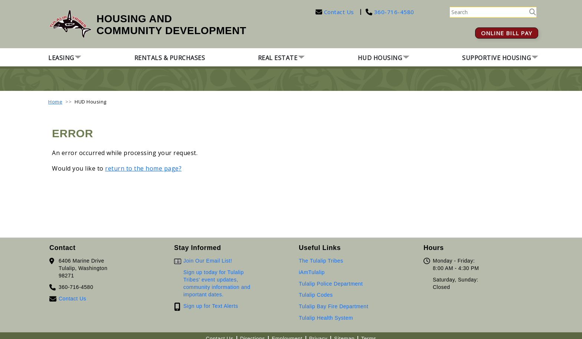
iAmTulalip (312, 272)
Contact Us (339, 12)
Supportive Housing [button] (496, 58)
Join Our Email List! (207, 261)
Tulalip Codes (316, 295)
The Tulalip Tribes (321, 261)
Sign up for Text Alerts (210, 306)
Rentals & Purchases (169, 58)
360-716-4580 (393, 12)
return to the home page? (143, 168)
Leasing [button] (61, 58)
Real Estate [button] (278, 58)
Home (55, 101)
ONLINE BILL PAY (506, 33)
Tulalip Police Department (331, 284)
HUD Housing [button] (380, 58)
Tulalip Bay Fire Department (333, 306)
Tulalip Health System (326, 318)
